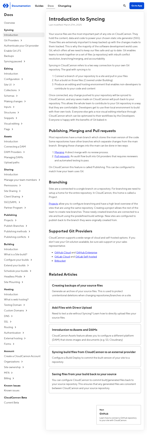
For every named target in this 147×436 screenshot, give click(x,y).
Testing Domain (14, 304)
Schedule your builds (17, 270)
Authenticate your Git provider (21, 45)
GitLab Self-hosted (86, 256)
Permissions (12, 185)
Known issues (11, 390)
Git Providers (13, 40)
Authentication (14, 332)
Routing (10, 327)
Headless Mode (14, 276)
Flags (8, 129)
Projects (10, 220)
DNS (8, 316)
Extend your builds (16, 265)
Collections (12, 90)
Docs (51, 5)
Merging (59, 152)
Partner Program (15, 207)
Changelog (64, 5)
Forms (9, 343)
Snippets (10, 117)
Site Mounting (13, 282)
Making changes (15, 101)
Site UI (9, 84)
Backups (9, 55)
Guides (39, 5)
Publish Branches (15, 225)
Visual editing (13, 123)
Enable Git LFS (12, 50)
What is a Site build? (15, 254)
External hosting (14, 338)
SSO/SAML (12, 202)
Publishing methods (17, 231)
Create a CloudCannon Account (22, 356)
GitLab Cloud (62, 256)
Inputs (9, 106)
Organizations (13, 361)
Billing (9, 378)
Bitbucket (60, 260)
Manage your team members (22, 179)
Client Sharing (13, 196)
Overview (9, 22)
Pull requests (62, 156)
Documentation (21, 5)
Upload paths (11, 162)
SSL (7, 321)
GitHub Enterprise (86, 252)
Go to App (136, 5)
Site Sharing (12, 190)
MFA (8, 372)
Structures (11, 112)
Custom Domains (15, 310)
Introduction (11, 34)
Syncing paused (14, 61)
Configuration (13, 79)
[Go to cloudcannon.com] (6, 6)
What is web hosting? (16, 299)
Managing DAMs (13, 157)
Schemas (10, 95)
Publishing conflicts (16, 236)
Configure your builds (18, 259)
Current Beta (11, 402)
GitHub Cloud (63, 252)
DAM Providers (14, 151)
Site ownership (14, 367)
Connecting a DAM (15, 146)
